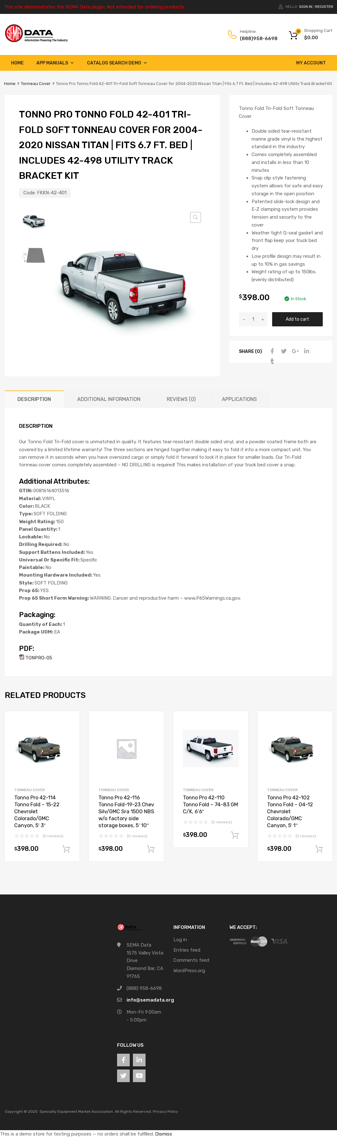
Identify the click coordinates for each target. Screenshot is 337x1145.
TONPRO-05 (35, 658)
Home (17, 63)
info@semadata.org (150, 1000)
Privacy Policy (165, 1111)
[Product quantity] (253, 319)
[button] (195, 217)
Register (324, 6)
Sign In (305, 6)
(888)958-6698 (255, 38)
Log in (180, 939)
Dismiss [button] (163, 1134)
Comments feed (191, 960)
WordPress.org (189, 970)
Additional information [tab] (108, 399)
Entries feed (186, 950)
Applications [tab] (239, 399)
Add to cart (297, 319)
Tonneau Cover (36, 83)
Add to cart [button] (66, 849)
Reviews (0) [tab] (181, 399)
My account (311, 63)
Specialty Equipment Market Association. (77, 1111)
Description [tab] (34, 399)
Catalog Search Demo (117, 63)
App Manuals (55, 63)
